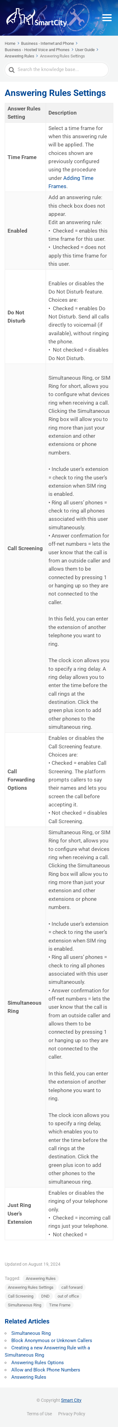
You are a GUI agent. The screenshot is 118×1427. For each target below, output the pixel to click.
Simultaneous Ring (24, 1305)
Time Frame (59, 1305)
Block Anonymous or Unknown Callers (51, 1340)
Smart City (71, 1400)
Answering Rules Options (37, 1362)
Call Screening (20, 1296)
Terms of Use (39, 1413)
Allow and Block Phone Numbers (45, 1370)
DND (45, 1296)
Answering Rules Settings (30, 1287)
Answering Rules (41, 1278)
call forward (71, 1287)
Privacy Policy (71, 1413)
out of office (68, 1296)
